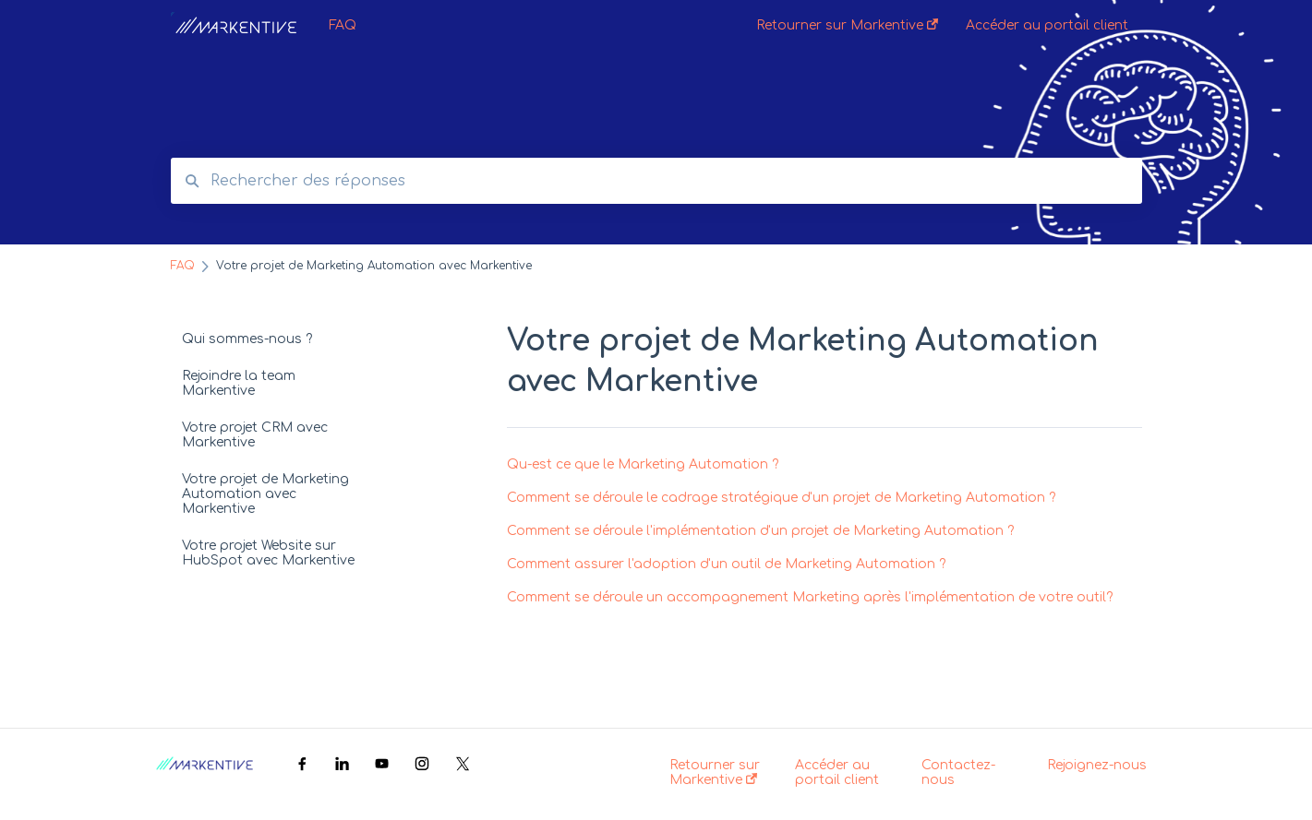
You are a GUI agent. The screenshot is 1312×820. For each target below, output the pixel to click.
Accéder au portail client (837, 772)
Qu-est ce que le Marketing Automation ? (642, 464)
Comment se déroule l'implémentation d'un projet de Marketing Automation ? (760, 531)
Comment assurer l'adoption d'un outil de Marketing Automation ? (726, 564)
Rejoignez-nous (1097, 765)
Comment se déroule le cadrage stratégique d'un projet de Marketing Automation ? (781, 498)
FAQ (342, 25)
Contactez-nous (958, 772)
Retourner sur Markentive (714, 772)
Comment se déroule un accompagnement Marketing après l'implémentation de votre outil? (810, 597)
